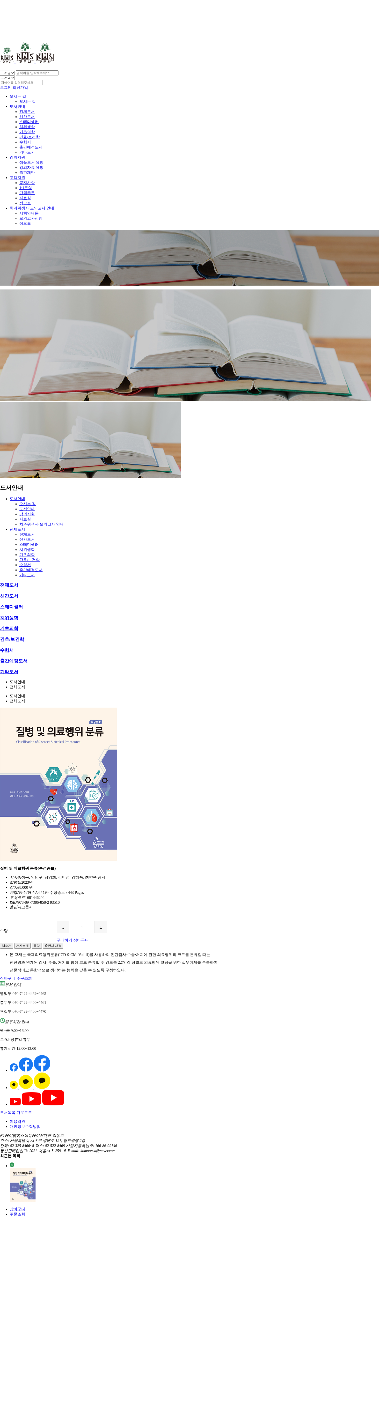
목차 (37, 945)
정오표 (25, 203)
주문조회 (17, 1214)
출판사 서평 (53, 945)
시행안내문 (29, 213)
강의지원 (17, 157)
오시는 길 (18, 96)
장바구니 (17, 1209)
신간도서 (27, 117)
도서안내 (17, 106)
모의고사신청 (31, 218)
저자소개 (22, 945)
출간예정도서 (31, 147)
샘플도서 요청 (31, 162)
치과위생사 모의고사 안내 (32, 208)
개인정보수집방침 (25, 1126)
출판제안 (27, 172)
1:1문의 (25, 188)
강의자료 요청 (31, 167)
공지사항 (27, 183)
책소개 (6, 945)
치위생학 (27, 127)
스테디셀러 (29, 122)
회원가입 (20, 87)
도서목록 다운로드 (16, 1112)
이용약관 (17, 1121)
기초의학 (27, 132)
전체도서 (27, 112)
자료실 (25, 198)
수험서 (25, 142)
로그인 (6, 87)
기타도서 (27, 152)
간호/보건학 (29, 137)
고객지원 (17, 178)
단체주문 (27, 193)
